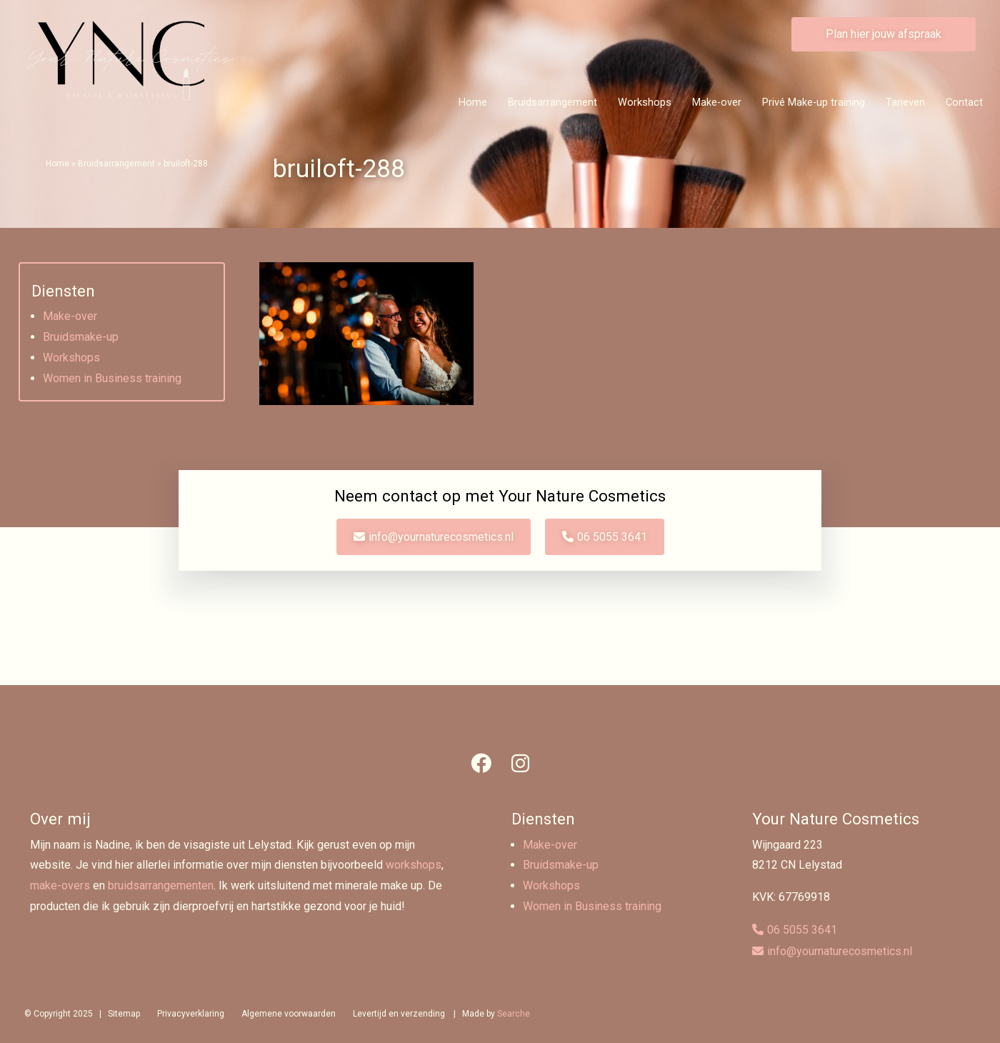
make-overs (60, 885)
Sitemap (124, 1014)
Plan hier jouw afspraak (883, 34)
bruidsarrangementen (161, 885)
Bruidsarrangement (552, 102)
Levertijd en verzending (399, 1014)
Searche (513, 1014)
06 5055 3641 (612, 537)
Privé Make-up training (813, 102)
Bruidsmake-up (81, 337)
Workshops (644, 102)
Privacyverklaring (190, 1014)
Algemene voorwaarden (288, 1014)
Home (473, 102)
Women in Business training (112, 378)
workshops (413, 865)
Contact (964, 102)
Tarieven (905, 102)
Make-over (716, 102)
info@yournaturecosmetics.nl (441, 537)
